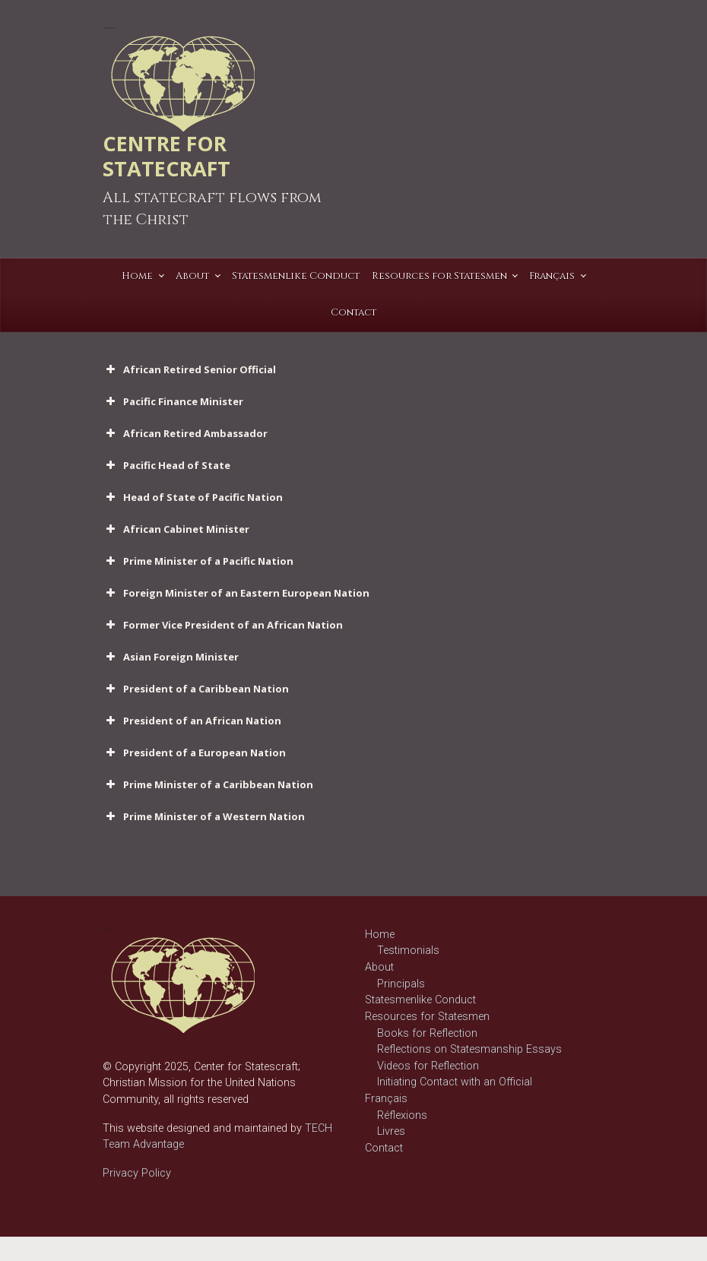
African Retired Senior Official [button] (189, 369)
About (379, 967)
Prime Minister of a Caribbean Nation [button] (208, 784)
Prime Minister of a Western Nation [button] (204, 816)
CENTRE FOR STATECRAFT (166, 155)
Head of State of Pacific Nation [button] (193, 497)
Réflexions (402, 1115)
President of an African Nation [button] (192, 720)
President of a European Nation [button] (194, 752)
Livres (391, 1131)
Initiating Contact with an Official (454, 1082)
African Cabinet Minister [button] (176, 529)
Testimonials (408, 950)
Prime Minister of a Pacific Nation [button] (198, 561)
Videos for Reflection (428, 1066)
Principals (401, 983)
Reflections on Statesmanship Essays (469, 1049)
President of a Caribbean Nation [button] (196, 688)
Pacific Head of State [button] (166, 465)
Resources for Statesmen (427, 1016)
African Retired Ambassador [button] (185, 433)
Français (386, 1098)
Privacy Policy (137, 1173)
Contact (384, 1148)
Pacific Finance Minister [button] (173, 401)
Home (380, 934)
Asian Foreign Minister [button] (171, 656)
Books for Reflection (427, 1033)
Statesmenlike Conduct (420, 999)
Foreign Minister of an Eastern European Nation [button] (236, 592)
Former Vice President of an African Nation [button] (223, 624)
